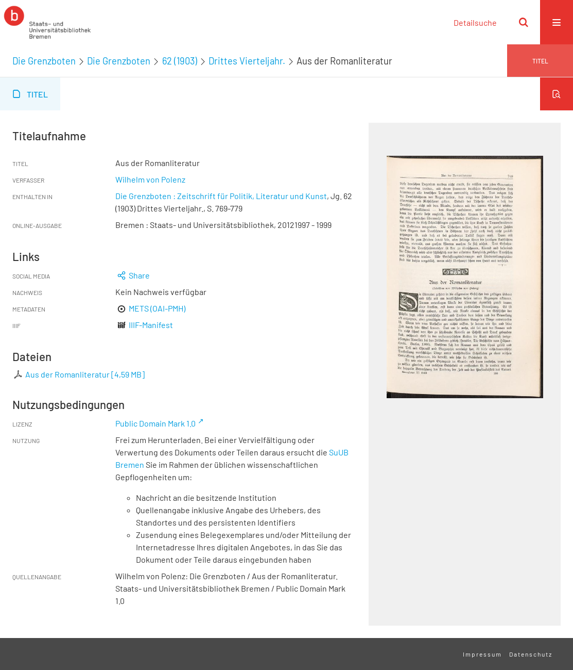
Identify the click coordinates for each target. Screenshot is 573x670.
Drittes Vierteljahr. (247, 61)
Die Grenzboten (44, 61)
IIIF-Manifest (151, 325)
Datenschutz (530, 654)
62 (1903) (179, 61)
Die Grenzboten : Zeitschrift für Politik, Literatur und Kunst (221, 196)
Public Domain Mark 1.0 (155, 423)
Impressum (482, 654)
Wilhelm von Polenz (150, 179)
